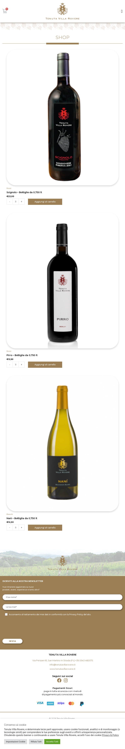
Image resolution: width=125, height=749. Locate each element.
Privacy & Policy (110, 735)
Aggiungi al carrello (45, 201)
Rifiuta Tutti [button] (36, 741)
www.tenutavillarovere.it (62, 669)
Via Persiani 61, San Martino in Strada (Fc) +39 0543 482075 (62, 660)
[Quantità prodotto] (16, 202)
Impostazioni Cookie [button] (15, 741)
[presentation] (28, 627)
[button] (122, 11)
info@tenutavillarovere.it (62, 664)
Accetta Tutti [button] (52, 741)
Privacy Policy (76, 614)
